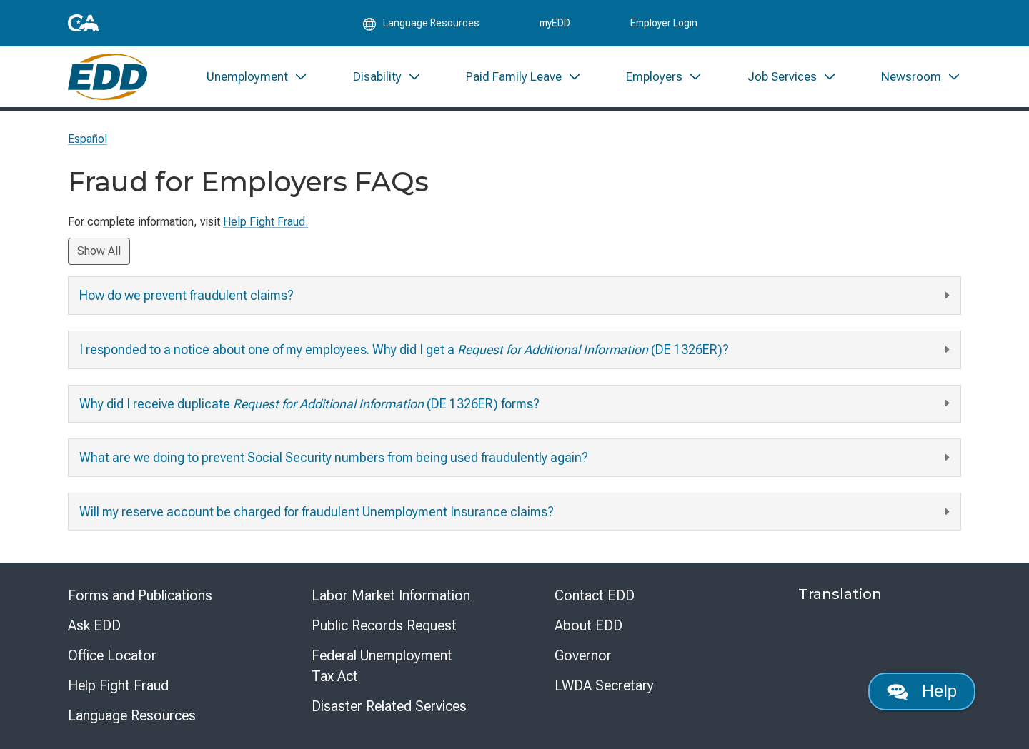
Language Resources (132, 715)
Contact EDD (595, 595)
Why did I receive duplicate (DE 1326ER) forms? (516, 404)
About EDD (588, 625)
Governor (583, 655)
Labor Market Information (391, 595)
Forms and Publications (140, 595)
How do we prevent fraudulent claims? (516, 296)
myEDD (555, 23)
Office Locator (112, 655)
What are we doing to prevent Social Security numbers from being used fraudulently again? (516, 458)
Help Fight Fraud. (265, 221)
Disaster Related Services (389, 706)
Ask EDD (94, 625)
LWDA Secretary (604, 685)
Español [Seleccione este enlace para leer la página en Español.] (87, 139)
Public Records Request (384, 625)
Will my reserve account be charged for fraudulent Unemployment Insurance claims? (516, 512)
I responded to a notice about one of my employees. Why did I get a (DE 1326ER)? (516, 350)
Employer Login (663, 23)
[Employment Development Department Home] (107, 77)
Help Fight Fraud (118, 685)
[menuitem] (257, 76)
